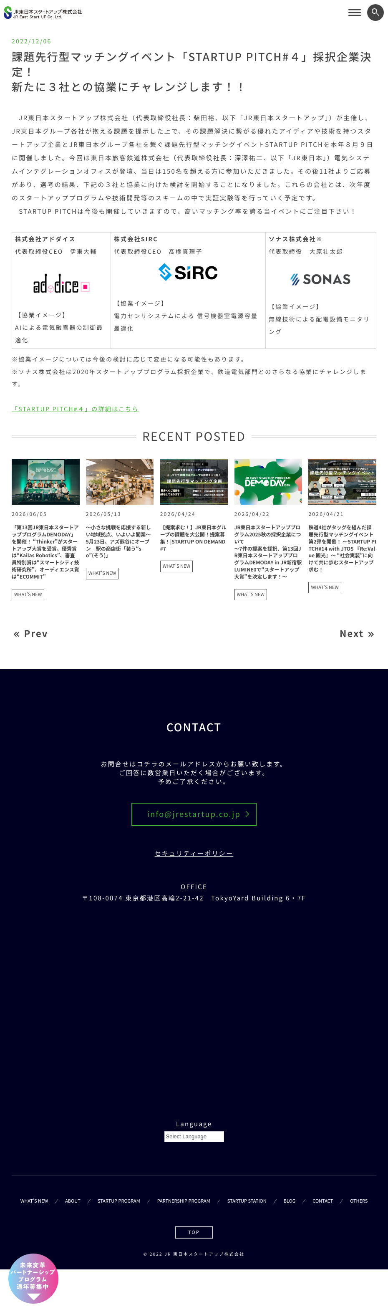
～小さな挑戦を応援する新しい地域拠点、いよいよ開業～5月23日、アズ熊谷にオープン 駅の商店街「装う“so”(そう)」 (118, 541)
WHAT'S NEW (28, 594)
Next (352, 633)
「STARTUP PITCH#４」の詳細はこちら (75, 409)
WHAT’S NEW (34, 1201)
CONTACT (322, 1201)
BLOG (290, 1201)
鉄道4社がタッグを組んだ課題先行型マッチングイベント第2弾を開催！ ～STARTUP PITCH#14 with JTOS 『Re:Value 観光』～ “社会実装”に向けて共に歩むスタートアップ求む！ (342, 548)
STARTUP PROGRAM (119, 1201)
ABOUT (73, 1201)
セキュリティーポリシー (194, 853)
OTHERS (359, 1201)
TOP (194, 1232)
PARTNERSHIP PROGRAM (183, 1201)
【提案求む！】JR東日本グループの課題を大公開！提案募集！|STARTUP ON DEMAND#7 (193, 538)
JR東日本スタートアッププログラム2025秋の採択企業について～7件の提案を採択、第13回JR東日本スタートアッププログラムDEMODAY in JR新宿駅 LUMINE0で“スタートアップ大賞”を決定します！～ (268, 552)
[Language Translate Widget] (194, 1136)
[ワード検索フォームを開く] (375, 12)
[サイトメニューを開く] (354, 12)
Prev (36, 633)
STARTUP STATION (247, 1201)
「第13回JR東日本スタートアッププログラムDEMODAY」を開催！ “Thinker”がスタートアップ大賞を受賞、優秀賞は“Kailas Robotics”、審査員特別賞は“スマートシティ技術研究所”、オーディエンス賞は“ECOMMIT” (45, 552)
